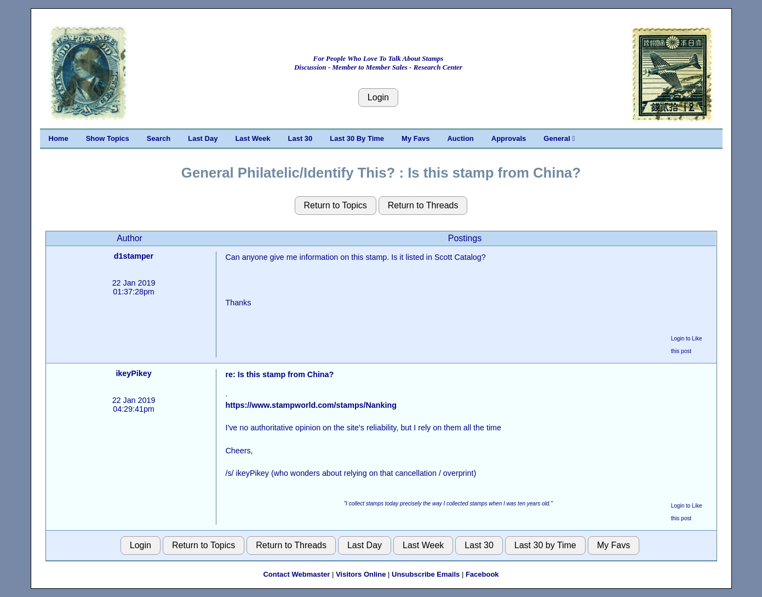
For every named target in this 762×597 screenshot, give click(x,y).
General (559, 138)
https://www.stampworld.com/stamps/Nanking (310, 405)
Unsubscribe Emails (426, 574)
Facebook (482, 574)
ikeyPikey (133, 373)
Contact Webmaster (296, 574)
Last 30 (300, 138)
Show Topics (107, 138)
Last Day (202, 138)
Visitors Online (361, 574)
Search (158, 138)
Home (58, 138)
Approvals (508, 138)
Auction (460, 138)
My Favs (415, 138)
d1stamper (133, 256)
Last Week (252, 138)
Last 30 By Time (357, 138)
